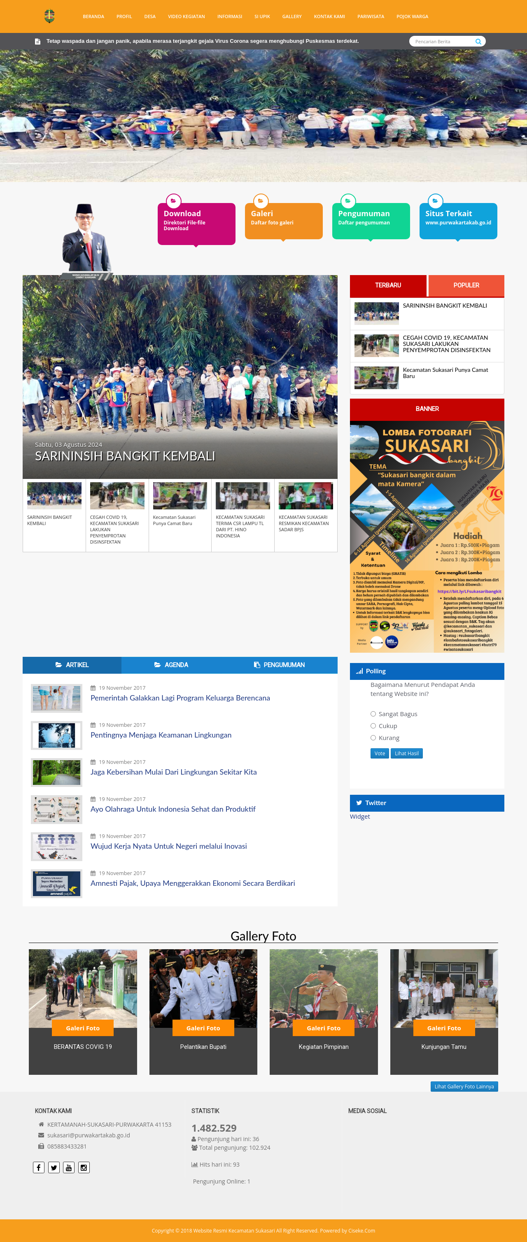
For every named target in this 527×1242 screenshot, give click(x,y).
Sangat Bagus (394, 714)
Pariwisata (370, 16)
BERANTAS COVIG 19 (83, 1047)
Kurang (385, 737)
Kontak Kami (329, 16)
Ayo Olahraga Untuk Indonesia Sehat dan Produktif (173, 808)
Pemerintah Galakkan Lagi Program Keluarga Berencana (180, 697)
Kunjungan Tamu (444, 1047)
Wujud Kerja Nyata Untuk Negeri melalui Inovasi (169, 845)
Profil (124, 16)
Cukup (384, 725)
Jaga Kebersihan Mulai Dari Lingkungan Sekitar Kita (174, 771)
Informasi (229, 16)
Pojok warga (412, 16)
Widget (360, 816)
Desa (150, 16)
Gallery (292, 16)
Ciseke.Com (361, 1230)
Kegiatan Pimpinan (324, 1047)
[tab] (388, 285)
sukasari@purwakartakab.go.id (88, 1135)
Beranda (93, 16)
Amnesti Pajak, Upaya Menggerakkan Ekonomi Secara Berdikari (193, 882)
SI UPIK (262, 16)
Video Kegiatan (186, 16)
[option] (197, 216)
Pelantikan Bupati (203, 1047)
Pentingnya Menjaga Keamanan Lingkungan (161, 734)
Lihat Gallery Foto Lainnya (464, 1086)
